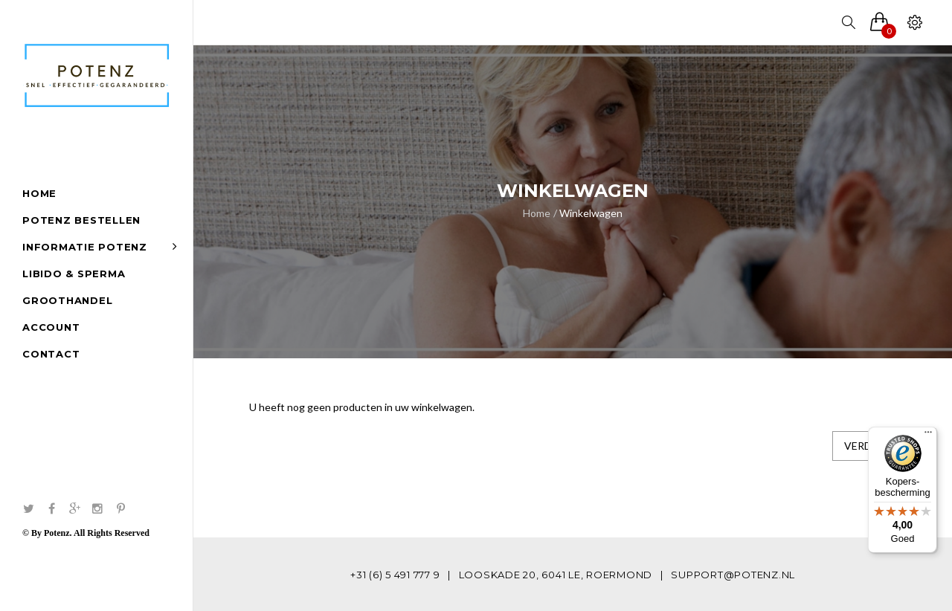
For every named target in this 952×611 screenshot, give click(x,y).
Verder (864, 445)
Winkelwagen (591, 213)
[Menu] (928, 435)
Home (536, 213)
